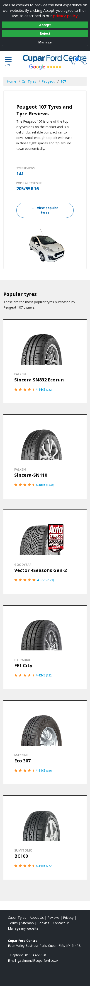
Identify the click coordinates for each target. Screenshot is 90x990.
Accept (45, 25)
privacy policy (65, 15)
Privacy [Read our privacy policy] (68, 917)
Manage (45, 42)
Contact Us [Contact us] (61, 923)
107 (63, 81)
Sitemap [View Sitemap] (27, 923)
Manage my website (23, 928)
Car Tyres (29, 81)
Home (11, 81)
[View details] (45, 361)
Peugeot (48, 81)
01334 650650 (35, 955)
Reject (45, 33)
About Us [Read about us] (37, 917)
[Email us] (37, 960)
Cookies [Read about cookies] (43, 923)
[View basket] (73, 61)
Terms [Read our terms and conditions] (13, 923)
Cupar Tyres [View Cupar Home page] (17, 917)
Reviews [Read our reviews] (53, 917)
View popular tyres (45, 210)
